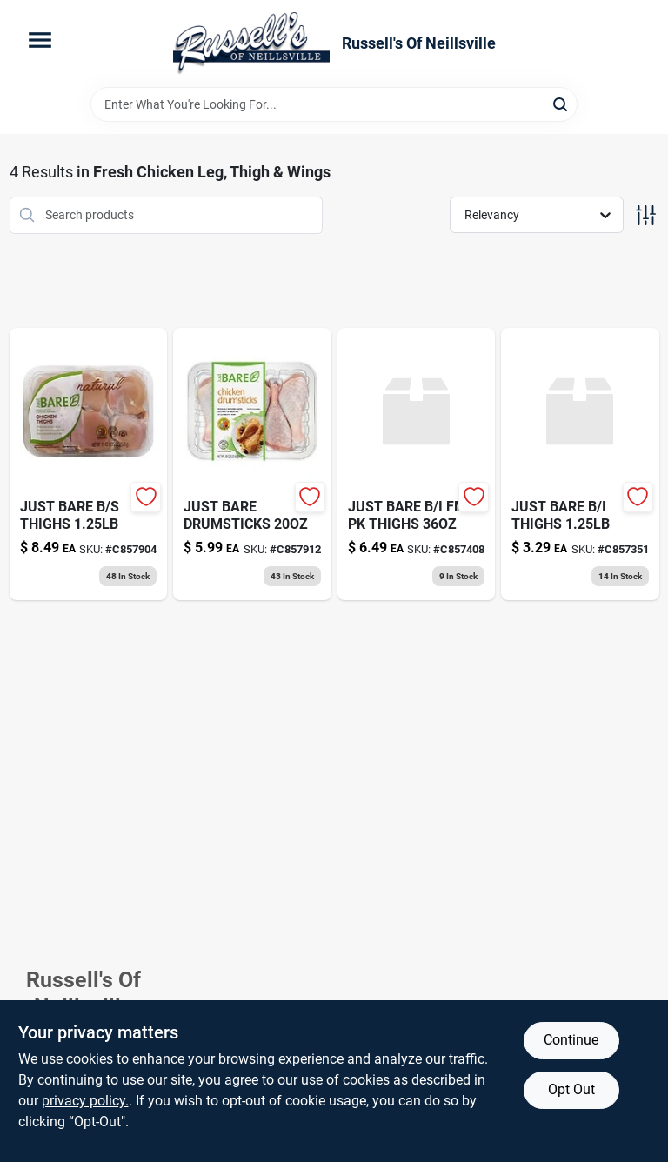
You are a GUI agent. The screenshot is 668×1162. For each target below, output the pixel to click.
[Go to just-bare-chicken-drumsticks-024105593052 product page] (252, 464)
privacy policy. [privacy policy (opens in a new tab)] (85, 1100)
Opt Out (571, 1089)
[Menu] (40, 40)
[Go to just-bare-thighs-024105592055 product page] (89, 464)
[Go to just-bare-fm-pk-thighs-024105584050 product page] (416, 464)
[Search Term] (334, 104)
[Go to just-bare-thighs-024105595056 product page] (580, 464)
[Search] (561, 103)
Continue (571, 1040)
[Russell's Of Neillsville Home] (251, 43)
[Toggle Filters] (646, 215)
